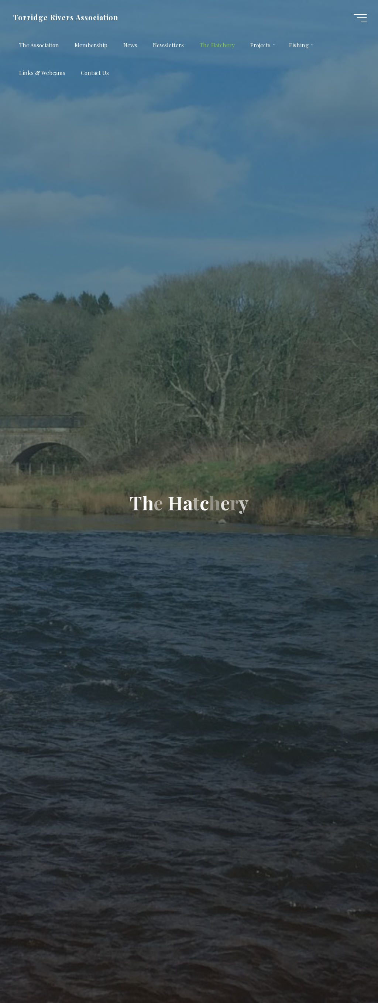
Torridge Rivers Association (65, 17)
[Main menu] (360, 17)
